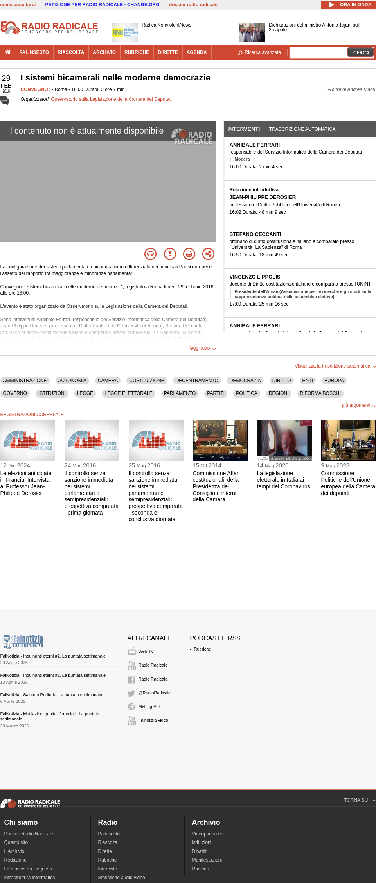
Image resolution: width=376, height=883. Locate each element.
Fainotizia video (153, 720)
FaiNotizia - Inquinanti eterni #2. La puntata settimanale (53, 656)
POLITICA (246, 393)
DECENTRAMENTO (197, 380)
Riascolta (107, 842)
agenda (197, 52)
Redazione (15, 860)
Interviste (107, 869)
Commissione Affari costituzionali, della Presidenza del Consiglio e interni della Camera (216, 486)
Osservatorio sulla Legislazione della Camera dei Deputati (111, 99)
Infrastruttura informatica (29, 877)
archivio (104, 52)
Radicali (200, 869)
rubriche (136, 52)
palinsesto (34, 52)
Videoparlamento (210, 834)
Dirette (105, 851)
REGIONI (279, 393)
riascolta (71, 52)
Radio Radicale (153, 665)
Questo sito (16, 842)
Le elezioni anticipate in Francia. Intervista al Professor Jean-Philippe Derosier (26, 483)
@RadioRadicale (155, 692)
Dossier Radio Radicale (28, 834)
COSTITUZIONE (146, 380)
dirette (168, 52)
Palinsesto (109, 834)
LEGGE (85, 393)
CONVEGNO (34, 89)
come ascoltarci (18, 4)
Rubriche (202, 649)
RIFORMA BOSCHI (320, 393)
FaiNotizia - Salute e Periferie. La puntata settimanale (51, 694)
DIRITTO (281, 380)
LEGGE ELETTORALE (128, 393)
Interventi (244, 129)
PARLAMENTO (180, 393)
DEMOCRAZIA (245, 380)
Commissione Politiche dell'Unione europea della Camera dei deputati (348, 483)
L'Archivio (14, 851)
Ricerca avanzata (263, 52)
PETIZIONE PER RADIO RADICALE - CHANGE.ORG (102, 4)
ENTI (307, 380)
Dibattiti (200, 851)
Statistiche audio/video (121, 877)
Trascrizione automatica (302, 129)
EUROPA (334, 380)
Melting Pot (149, 706)
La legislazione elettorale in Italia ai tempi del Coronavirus (283, 480)
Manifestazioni (207, 860)
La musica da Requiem (28, 869)
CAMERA (108, 380)
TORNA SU (356, 800)
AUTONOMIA (72, 380)
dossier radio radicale (193, 4)
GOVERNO (15, 393)
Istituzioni (202, 842)
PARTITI (216, 393)
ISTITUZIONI (52, 393)
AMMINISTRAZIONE (25, 380)
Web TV (146, 651)
